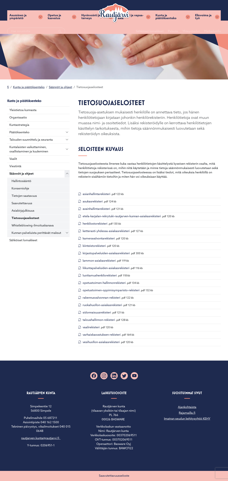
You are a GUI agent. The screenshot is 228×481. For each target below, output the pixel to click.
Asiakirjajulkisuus (23, 210)
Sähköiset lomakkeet (145, 10)
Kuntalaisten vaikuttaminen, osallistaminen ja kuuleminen (28, 149)
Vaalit (13, 159)
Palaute (169, 10)
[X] (124, 375)
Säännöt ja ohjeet (60, 87)
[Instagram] (104, 375)
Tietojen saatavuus (24, 196)
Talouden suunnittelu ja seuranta (31, 139)
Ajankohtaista (187, 407)
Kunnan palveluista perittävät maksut (36, 233)
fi (8, 87)
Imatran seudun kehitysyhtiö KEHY (187, 418)
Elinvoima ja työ (203, 27)
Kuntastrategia (19, 125)
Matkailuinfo (208, 10)
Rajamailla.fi (187, 413)
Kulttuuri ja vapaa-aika (130, 27)
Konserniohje (20, 188)
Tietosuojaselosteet (25, 218)
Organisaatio (18, 117)
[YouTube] (134, 375)
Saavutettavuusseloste (114, 475)
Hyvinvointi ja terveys (90, 27)
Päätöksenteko (19, 132)
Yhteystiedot (186, 10)
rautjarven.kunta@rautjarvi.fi (41, 438)
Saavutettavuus (22, 203)
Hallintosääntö (21, 181)
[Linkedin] (114, 375)
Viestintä (15, 166)
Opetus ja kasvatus (54, 27)
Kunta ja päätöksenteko (165, 27)
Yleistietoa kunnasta (23, 110)
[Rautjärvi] (114, 13)
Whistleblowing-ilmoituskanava (33, 225)
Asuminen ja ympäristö (18, 27)
